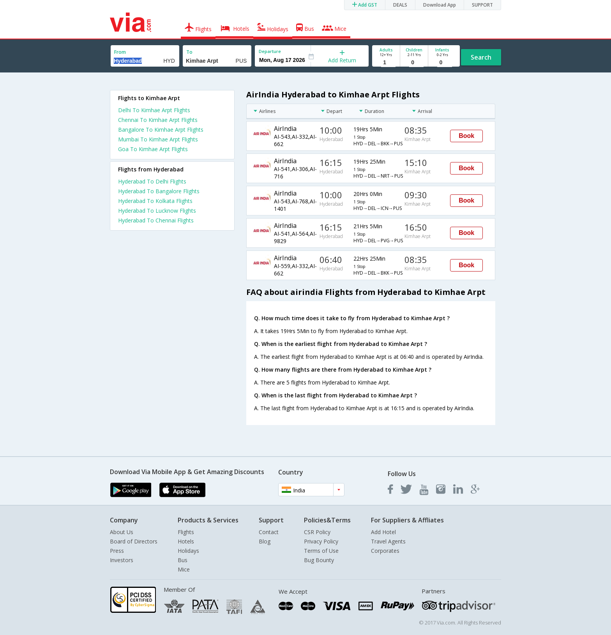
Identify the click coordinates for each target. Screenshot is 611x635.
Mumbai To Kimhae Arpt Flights (158, 139)
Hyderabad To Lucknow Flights (157, 210)
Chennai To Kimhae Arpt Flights (158, 119)
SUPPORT (482, 5)
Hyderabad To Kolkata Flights (155, 201)
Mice (184, 569)
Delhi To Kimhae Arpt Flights (154, 110)
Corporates (385, 550)
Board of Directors (133, 541)
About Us (121, 532)
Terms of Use (321, 550)
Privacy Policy (321, 541)
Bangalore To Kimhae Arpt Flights (160, 129)
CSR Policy (317, 532)
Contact (269, 532)
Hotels (186, 541)
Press (117, 550)
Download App (439, 5)
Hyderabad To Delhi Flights (152, 181)
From (120, 52)
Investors (121, 560)
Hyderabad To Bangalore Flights (159, 191)
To (189, 52)
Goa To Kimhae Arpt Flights (153, 149)
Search (481, 57)
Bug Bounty (319, 560)
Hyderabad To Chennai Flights (156, 220)
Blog (264, 541)
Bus (182, 560)
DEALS (400, 5)
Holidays (188, 550)
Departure (270, 51)
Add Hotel (383, 532)
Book (466, 135)
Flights (186, 532)
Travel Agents (388, 541)
